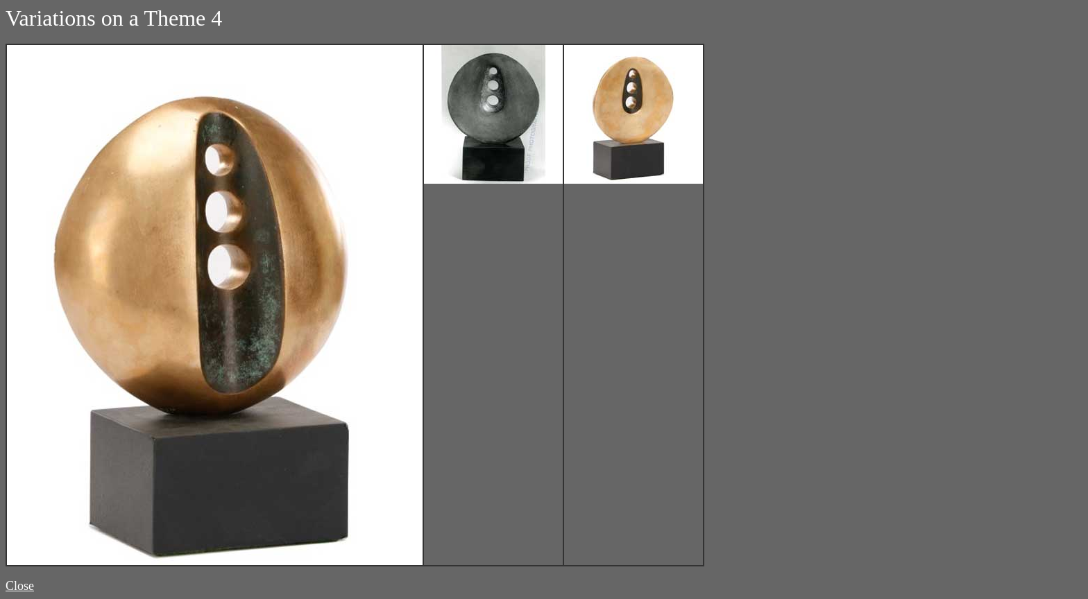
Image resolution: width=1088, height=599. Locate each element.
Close (20, 586)
